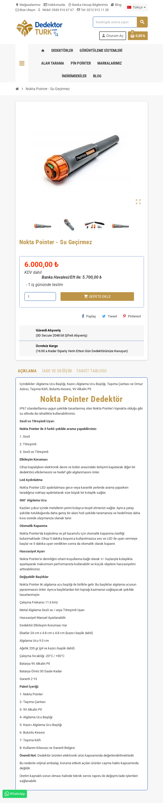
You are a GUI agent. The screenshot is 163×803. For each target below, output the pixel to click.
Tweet (109, 316)
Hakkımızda (54, 5)
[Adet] (40, 296)
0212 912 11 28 (97, 10)
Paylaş (89, 316)
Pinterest (132, 316)
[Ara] (120, 22)
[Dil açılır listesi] (136, 7)
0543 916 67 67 (63, 10)
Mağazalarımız (28, 5)
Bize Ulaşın (25, 10)
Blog (116, 5)
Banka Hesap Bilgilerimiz (88, 5)
